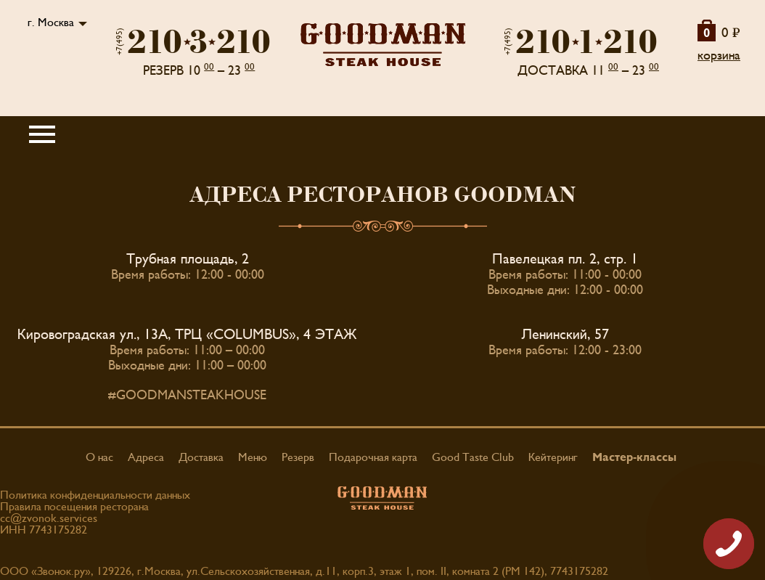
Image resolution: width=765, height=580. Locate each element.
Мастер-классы (634, 457)
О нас (99, 457)
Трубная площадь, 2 (187, 259)
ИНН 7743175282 (43, 529)
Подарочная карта (373, 457)
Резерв (298, 457)
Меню (252, 457)
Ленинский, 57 (565, 335)
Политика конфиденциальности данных (95, 495)
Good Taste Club (473, 457)
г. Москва (51, 22)
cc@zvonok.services (48, 518)
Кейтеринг (553, 457)
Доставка (201, 457)
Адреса (146, 457)
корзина (719, 55)
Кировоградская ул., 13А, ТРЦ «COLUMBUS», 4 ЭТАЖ (187, 335)
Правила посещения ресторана (74, 506)
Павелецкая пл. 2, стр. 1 (565, 259)
